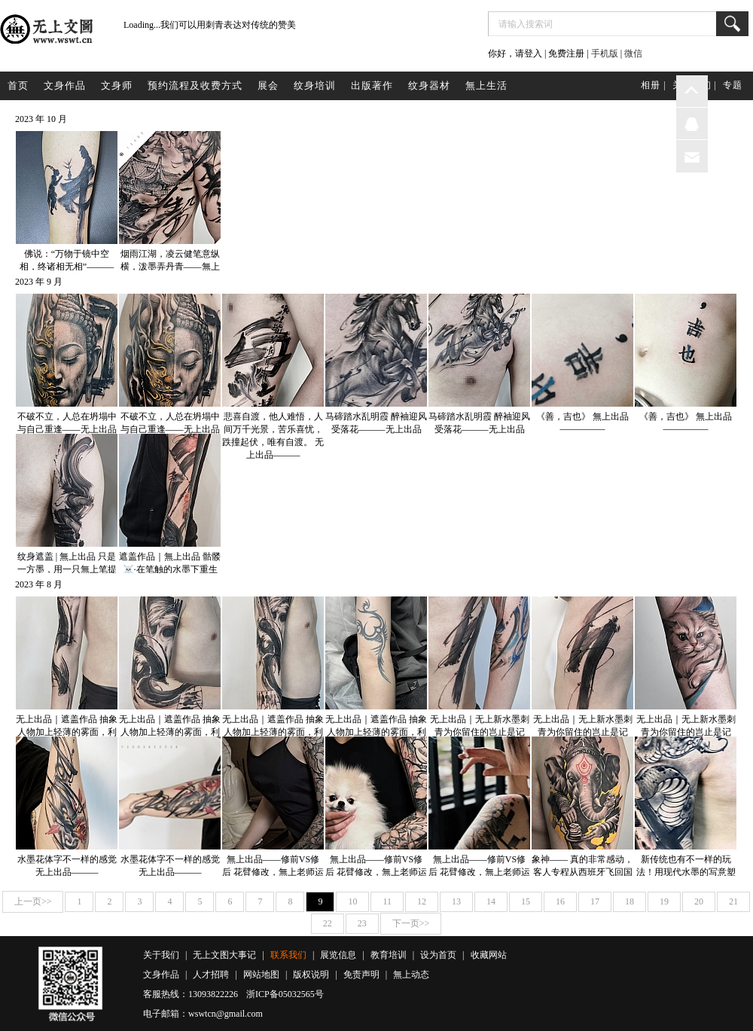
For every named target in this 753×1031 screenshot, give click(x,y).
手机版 (604, 53)
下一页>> (411, 923)
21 (733, 901)
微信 (633, 53)
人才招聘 (211, 974)
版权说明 (311, 974)
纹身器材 (429, 85)
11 (387, 901)
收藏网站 (489, 955)
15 (525, 901)
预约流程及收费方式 (195, 85)
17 (594, 901)
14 (490, 901)
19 (664, 901)
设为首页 (438, 955)
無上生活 (486, 85)
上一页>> (33, 901)
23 (362, 923)
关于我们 (161, 955)
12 (421, 901)
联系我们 (288, 955)
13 (456, 901)
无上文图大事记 (224, 955)
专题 (732, 85)
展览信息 (338, 955)
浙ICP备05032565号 (285, 994)
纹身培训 (315, 85)
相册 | (653, 85)
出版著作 (372, 85)
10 (352, 901)
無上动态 (411, 974)
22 (327, 923)
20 (698, 901)
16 (560, 901)
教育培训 (388, 955)
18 (629, 901)
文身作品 (65, 85)
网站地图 (261, 974)
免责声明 (361, 974)
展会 (268, 85)
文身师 (117, 85)
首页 (18, 85)
